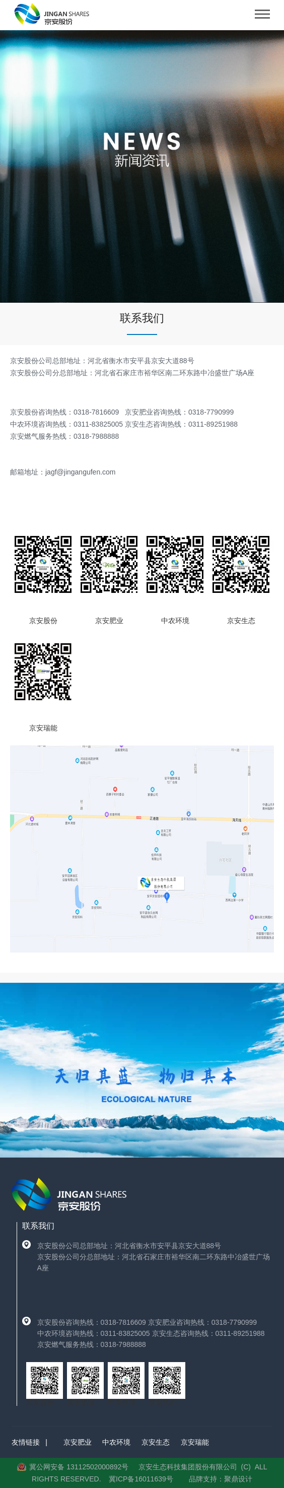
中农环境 (116, 1442)
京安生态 (155, 1442)
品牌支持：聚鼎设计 (220, 1479)
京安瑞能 (195, 1442)
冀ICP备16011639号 (141, 1479)
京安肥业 (77, 1442)
